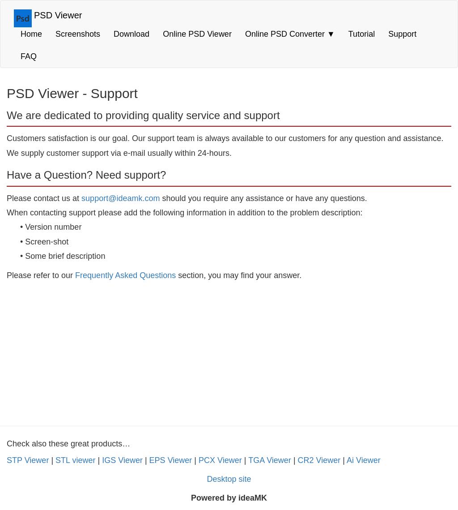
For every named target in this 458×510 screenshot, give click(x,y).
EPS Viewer (170, 460)
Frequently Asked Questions (125, 275)
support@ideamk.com (120, 198)
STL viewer (75, 460)
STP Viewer (28, 460)
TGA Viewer (269, 460)
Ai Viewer (364, 460)
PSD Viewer (58, 15)
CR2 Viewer (319, 460)
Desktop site (229, 479)
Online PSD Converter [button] (290, 34)
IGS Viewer (122, 460)
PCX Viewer (220, 460)
